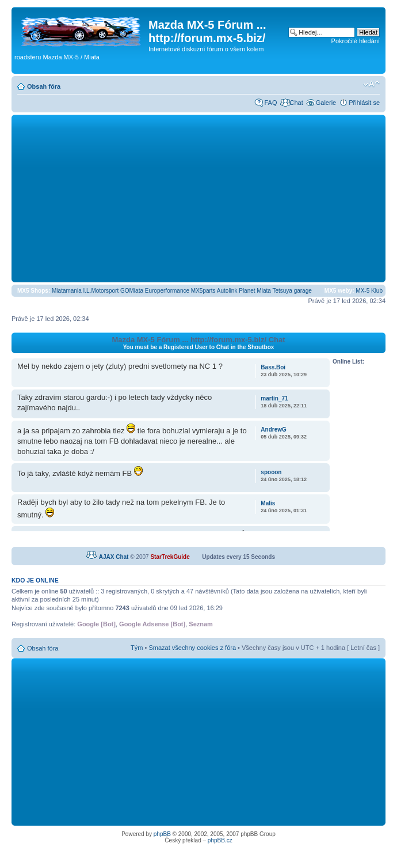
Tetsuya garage (291, 291)
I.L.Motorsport (101, 291)
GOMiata (131, 291)
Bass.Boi (273, 367)
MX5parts (203, 291)
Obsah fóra (43, 86)
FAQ (270, 102)
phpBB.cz (220, 840)
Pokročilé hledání (355, 40)
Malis (268, 503)
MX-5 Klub (369, 291)
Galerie (326, 102)
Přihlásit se (364, 102)
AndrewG (273, 429)
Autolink (227, 291)
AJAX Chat (114, 557)
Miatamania (67, 291)
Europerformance (167, 291)
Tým (137, 647)
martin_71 (274, 398)
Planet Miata (255, 291)
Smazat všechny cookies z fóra (192, 647)
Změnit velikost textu (371, 84)
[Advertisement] (198, 198)
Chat (296, 102)
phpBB (162, 834)
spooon (271, 472)
